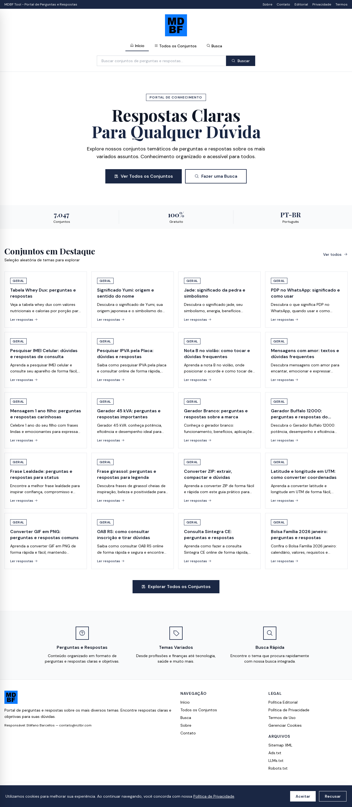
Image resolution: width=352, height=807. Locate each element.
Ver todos (335, 254)
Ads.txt (274, 752)
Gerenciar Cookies (285, 725)
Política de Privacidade (213, 796)
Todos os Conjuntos (175, 45)
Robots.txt (278, 768)
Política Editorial (283, 702)
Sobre (267, 4)
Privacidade (321, 4)
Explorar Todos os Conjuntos (176, 586)
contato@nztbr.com (75, 725)
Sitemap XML (280, 745)
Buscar (241, 60)
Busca (214, 45)
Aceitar (303, 796)
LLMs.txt (276, 760)
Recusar (333, 796)
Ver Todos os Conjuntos (143, 176)
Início (137, 45)
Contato (283, 4)
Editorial (301, 4)
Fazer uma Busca (215, 176)
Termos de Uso (282, 717)
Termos (342, 4)
